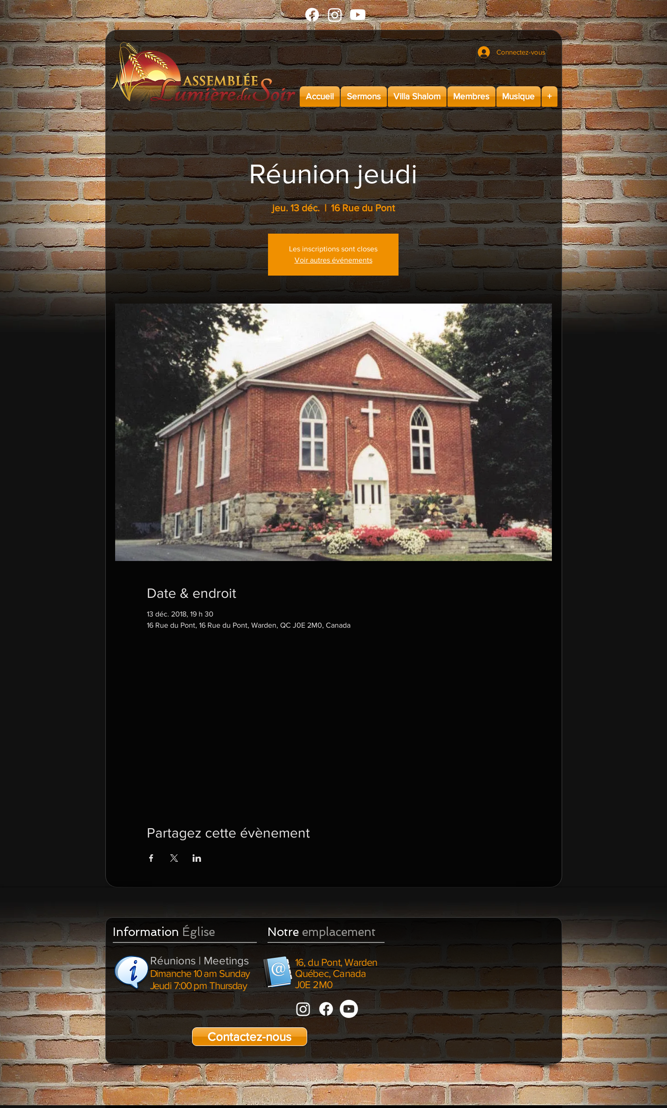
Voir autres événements (333, 260)
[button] (363, 96)
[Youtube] (358, 15)
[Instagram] (335, 15)
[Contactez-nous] (249, 1036)
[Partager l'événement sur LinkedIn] (197, 858)
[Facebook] (312, 15)
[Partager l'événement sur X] (174, 858)
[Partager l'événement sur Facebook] (151, 858)
